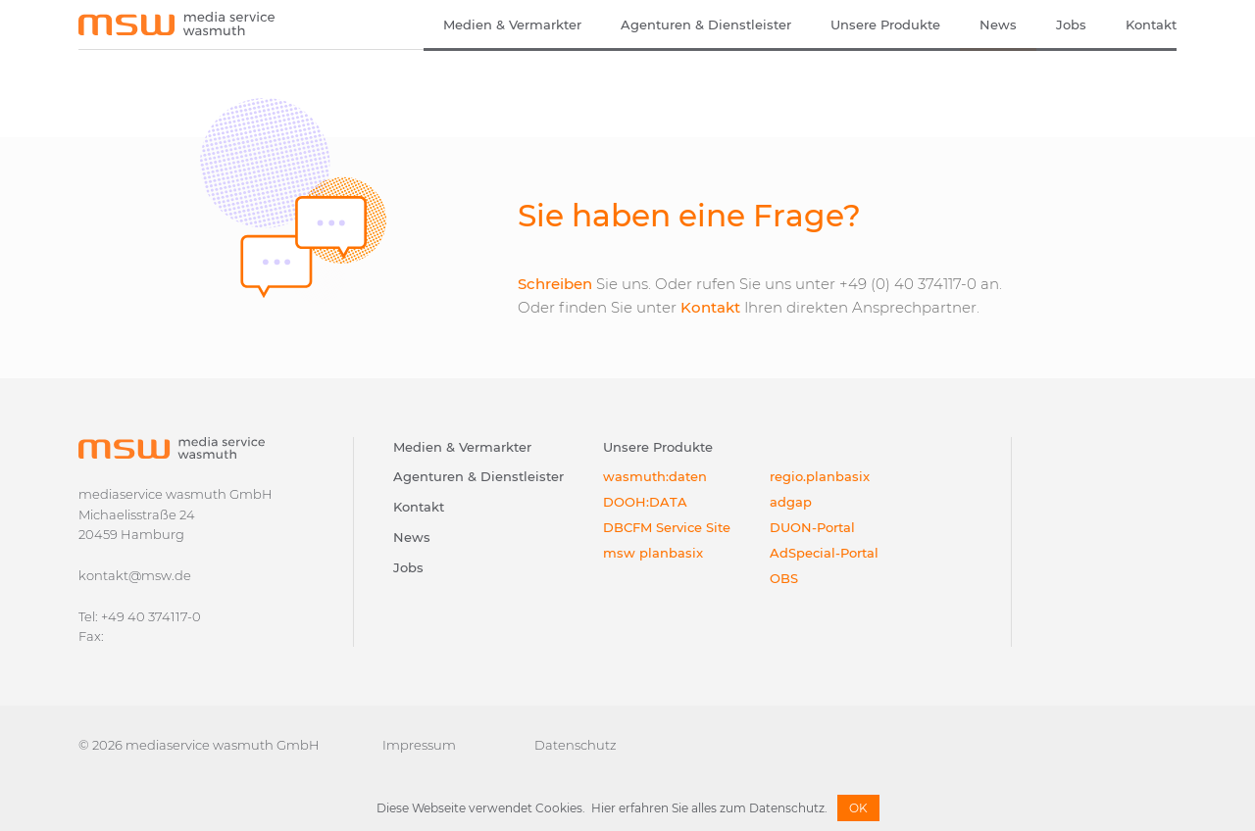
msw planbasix (653, 553)
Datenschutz (575, 745)
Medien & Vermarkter (512, 24)
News (998, 24)
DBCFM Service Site (666, 527)
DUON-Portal (812, 527)
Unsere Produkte (885, 24)
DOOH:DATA (645, 502)
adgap (791, 502)
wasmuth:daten (655, 476)
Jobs (1071, 24)
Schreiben (555, 283)
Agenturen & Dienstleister (706, 24)
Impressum (419, 745)
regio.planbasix (820, 476)
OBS (784, 578)
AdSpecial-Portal (824, 553)
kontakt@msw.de (134, 575)
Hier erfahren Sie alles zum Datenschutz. (709, 808)
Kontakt (1151, 24)
